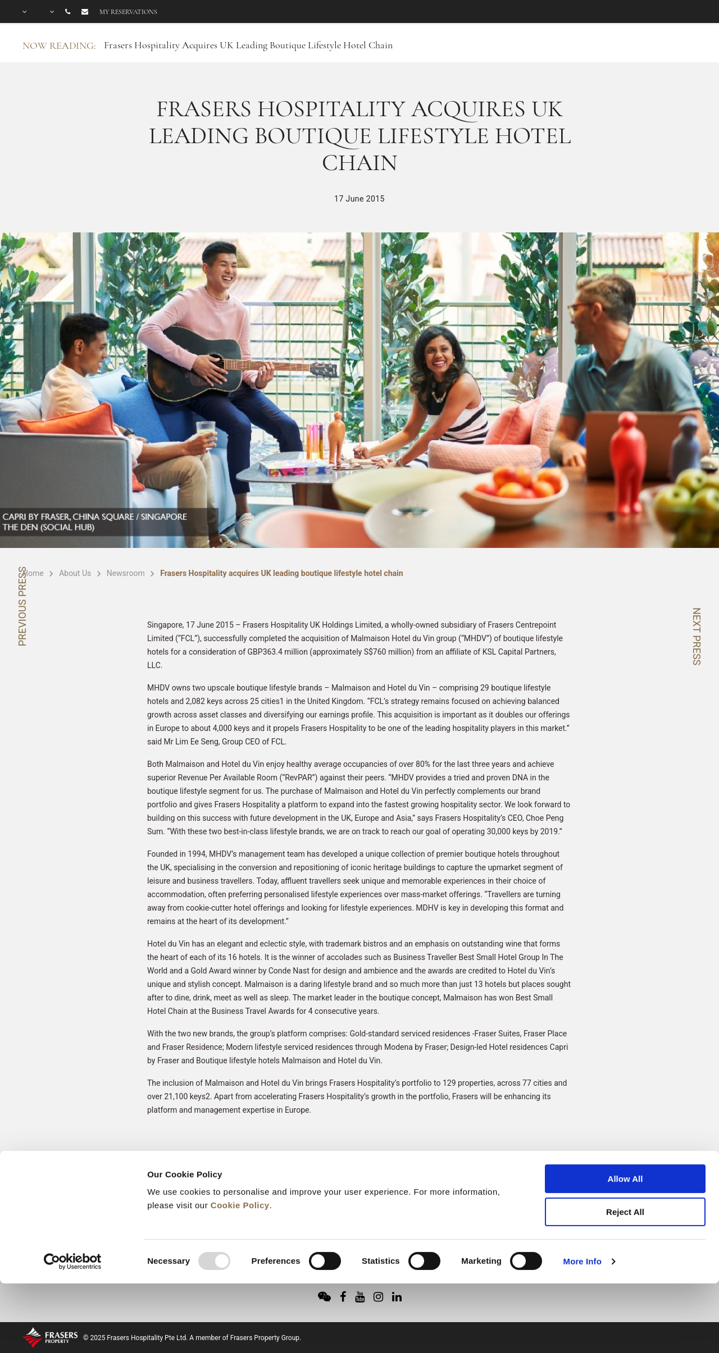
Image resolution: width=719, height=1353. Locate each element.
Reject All (625, 1149)
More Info (582, 1198)
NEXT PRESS (697, 636)
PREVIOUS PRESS (22, 606)
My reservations (128, 12)
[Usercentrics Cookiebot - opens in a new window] (73, 1198)
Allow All (625, 1116)
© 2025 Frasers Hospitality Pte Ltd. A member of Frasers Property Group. (192, 1338)
